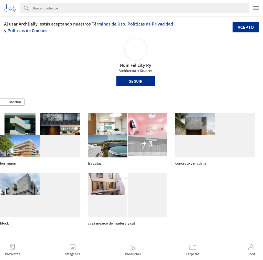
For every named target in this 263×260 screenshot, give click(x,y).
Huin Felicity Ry (135, 65)
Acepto (246, 27)
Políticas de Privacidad (150, 24)
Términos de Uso (108, 24)
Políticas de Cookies (27, 30)
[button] (12, 102)
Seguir (136, 81)
